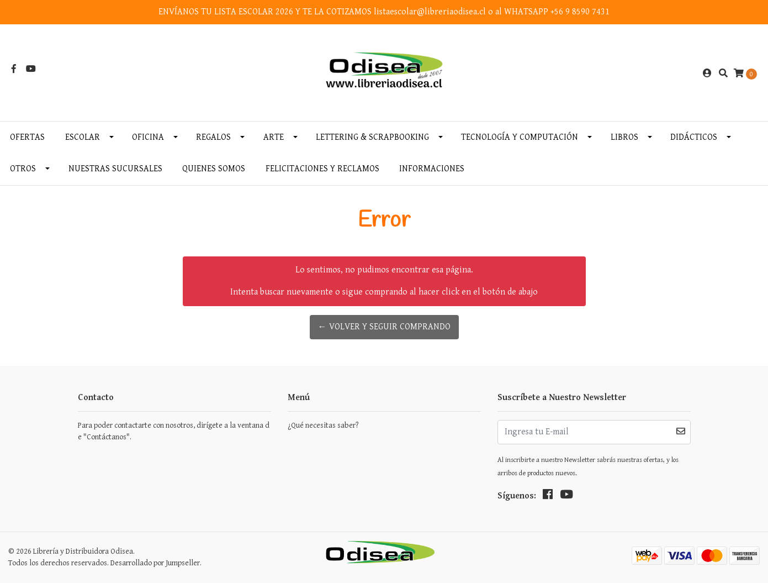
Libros (624, 137)
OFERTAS (27, 137)
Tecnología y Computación (519, 137)
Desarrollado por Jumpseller (155, 563)
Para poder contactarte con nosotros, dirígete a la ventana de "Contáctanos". (173, 431)
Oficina (148, 137)
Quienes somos (213, 169)
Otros (23, 169)
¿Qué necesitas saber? (323, 425)
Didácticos (693, 137)
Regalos (213, 137)
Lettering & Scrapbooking (372, 137)
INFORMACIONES (431, 169)
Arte (273, 137)
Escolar (82, 137)
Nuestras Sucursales (115, 169)
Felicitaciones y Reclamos (322, 169)
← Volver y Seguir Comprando (384, 327)
